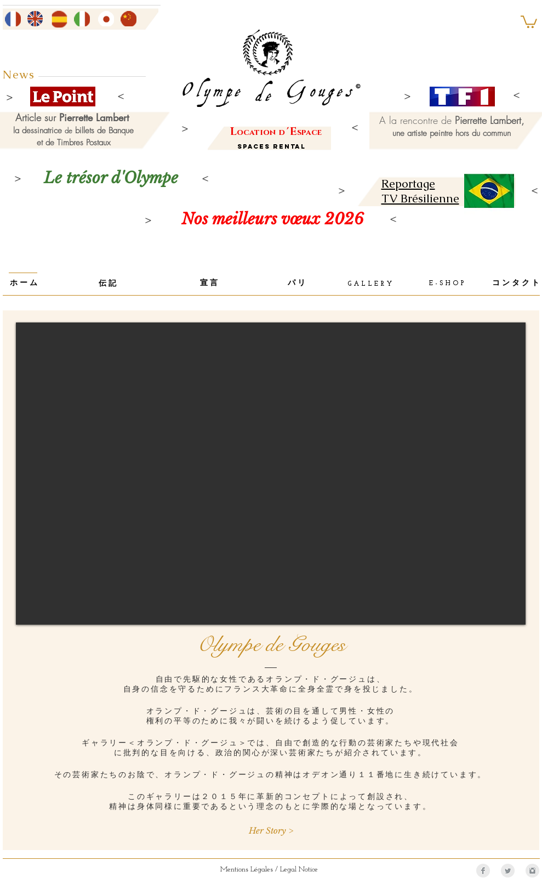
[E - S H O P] (447, 284)
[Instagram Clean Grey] (532, 870)
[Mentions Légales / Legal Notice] (269, 869)
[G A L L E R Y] (370, 284)
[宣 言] (209, 284)
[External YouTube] (271, 473)
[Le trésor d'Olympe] (111, 178)
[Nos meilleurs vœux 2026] (272, 219)
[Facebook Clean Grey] (483, 870)
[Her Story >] (271, 830)
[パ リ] (296, 284)
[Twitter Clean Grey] (508, 870)
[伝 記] (107, 285)
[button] (529, 21)
